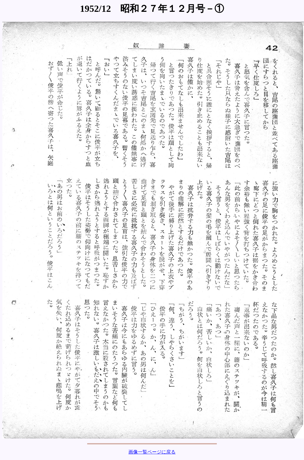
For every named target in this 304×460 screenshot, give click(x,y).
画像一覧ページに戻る (152, 451)
